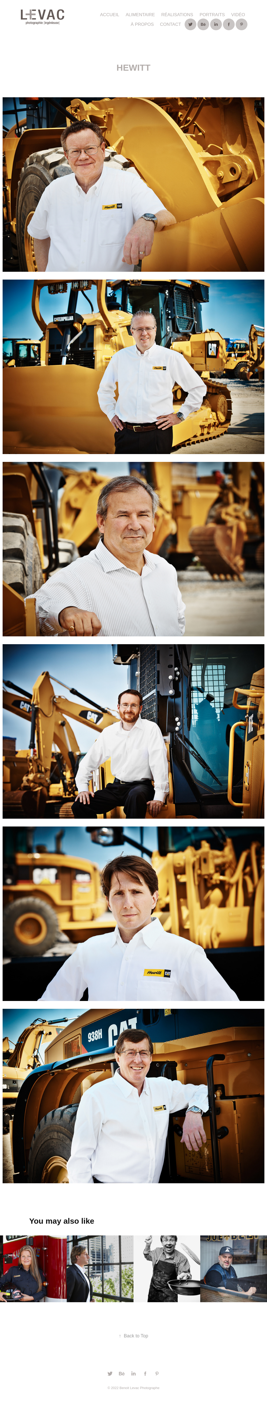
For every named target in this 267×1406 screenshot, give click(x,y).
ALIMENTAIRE (140, 14)
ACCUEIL (109, 14)
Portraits (212, 14)
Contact (170, 24)
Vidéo (238, 14)
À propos (142, 24)
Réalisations (177, 14)
